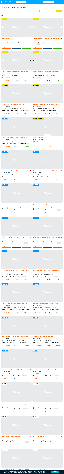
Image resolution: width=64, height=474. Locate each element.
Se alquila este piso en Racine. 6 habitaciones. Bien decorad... (47, 369)
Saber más (47, 146)
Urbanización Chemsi (38, 137)
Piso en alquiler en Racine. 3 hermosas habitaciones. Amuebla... (48, 270)
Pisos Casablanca (25, 6)
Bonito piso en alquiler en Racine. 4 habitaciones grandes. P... (16, 104)
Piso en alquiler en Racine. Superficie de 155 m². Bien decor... (47, 170)
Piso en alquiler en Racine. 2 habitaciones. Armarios (14, 137)
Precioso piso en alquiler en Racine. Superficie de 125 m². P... (16, 303)
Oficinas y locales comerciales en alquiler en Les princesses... (47, 38)
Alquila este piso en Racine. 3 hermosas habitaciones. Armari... (48, 303)
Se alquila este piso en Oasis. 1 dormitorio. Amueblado (46, 71)
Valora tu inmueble (21, 2)
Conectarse (39, 2)
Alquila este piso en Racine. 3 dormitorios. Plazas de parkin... (16, 204)
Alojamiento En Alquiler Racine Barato (48, 5)
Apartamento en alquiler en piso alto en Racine (44, 204)
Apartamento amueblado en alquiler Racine (12, 170)
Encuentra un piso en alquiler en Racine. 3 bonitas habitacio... (47, 237)
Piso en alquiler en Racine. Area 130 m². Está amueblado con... (17, 369)
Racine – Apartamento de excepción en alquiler (13, 237)
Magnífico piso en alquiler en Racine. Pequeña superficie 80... (16, 336)
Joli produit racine (6, 403)
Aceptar (55, 471)
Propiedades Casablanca (16, 6)
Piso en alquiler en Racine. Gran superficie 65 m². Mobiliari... (16, 270)
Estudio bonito (5, 38)
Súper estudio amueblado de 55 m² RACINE (43, 336)
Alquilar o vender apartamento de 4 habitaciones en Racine (16, 71)
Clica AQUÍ (37, 472)
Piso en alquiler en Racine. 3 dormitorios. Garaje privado (15, 469)
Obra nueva (29, 2)
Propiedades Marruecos (6, 6)
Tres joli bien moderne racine (40, 403)
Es (34, 2)
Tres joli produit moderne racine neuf (11, 436)
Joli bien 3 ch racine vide (38, 436)
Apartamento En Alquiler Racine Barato (58, 5)
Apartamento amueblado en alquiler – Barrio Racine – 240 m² (47, 104)
